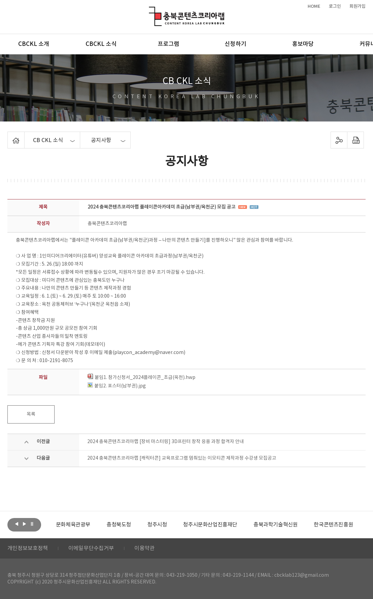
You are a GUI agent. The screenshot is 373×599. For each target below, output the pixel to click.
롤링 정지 (32, 524)
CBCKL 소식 (101, 44)
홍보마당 (303, 44)
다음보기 (24, 524)
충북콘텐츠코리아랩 (150, 10)
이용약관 (144, 548)
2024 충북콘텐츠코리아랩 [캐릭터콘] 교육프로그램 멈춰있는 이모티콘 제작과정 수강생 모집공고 (181, 458)
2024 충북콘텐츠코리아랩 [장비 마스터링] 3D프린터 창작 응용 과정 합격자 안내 (165, 441)
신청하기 (235, 44)
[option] (73, 525)
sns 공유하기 (339, 140)
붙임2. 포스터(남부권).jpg (117, 386)
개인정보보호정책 (27, 548)
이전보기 (16, 524)
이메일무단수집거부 (91, 548)
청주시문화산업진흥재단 (210, 525)
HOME (314, 6)
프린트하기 (355, 140)
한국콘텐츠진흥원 (333, 525)
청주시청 (157, 525)
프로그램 (168, 44)
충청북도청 (118, 525)
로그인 (335, 6)
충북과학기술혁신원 (275, 525)
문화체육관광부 (73, 525)
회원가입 (357, 6)
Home (9, 135)
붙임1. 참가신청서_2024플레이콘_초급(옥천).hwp (141, 377)
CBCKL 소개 (33, 44)
